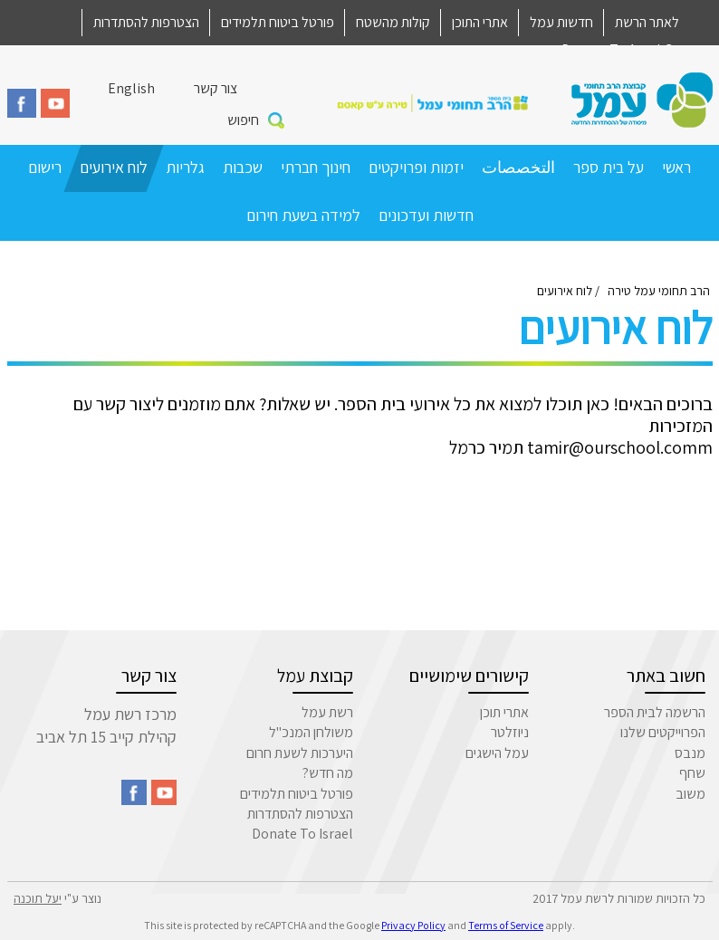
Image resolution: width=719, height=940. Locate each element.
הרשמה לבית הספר (654, 712)
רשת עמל (327, 712)
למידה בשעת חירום (303, 215)
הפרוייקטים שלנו (662, 732)
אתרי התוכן (480, 22)
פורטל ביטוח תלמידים (277, 22)
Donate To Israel (302, 833)
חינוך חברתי (315, 167)
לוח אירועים (114, 167)
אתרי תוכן (504, 712)
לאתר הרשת (647, 22)
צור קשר (215, 88)
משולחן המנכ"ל (311, 732)
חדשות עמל (561, 22)
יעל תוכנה (38, 898)
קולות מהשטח (393, 22)
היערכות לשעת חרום (299, 753)
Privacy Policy (413, 925)
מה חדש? (327, 772)
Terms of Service (505, 925)
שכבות (243, 167)
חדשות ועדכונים (426, 215)
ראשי (676, 167)
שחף (692, 772)
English (131, 88)
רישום (45, 167)
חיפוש (243, 119)
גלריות (185, 167)
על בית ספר (608, 167)
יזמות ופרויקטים (416, 167)
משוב (690, 793)
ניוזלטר (510, 732)
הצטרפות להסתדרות (146, 22)
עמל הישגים (497, 753)
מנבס (690, 753)
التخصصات (518, 167)
